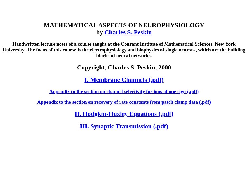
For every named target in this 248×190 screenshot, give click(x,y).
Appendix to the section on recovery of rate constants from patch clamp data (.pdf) (124, 102)
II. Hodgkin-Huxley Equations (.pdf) (124, 113)
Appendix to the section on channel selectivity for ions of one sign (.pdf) (124, 91)
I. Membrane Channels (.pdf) (123, 79)
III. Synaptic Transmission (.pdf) (124, 126)
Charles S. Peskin (128, 32)
